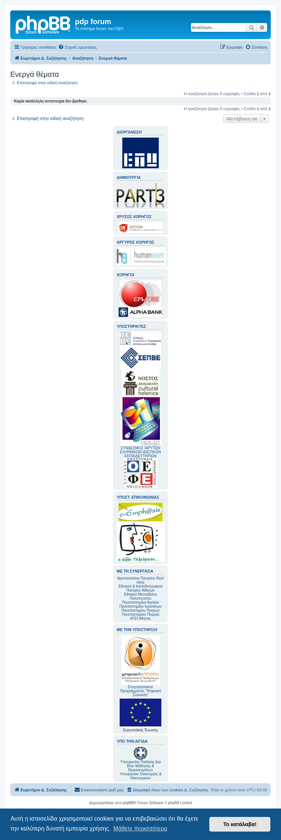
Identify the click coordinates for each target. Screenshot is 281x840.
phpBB (128, 803)
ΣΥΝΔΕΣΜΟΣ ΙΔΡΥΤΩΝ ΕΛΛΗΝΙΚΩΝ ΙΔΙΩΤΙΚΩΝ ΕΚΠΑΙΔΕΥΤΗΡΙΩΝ (140, 452)
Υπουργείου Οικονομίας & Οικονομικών (141, 776)
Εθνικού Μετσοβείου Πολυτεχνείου (140, 596)
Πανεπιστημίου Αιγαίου (140, 602)
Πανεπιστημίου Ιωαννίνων (140, 606)
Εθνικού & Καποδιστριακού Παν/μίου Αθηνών (140, 588)
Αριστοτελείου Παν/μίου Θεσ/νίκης (140, 580)
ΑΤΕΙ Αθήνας (140, 618)
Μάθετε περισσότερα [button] (140, 828)
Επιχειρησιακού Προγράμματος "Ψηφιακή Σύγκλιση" (140, 666)
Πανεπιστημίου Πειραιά (140, 614)
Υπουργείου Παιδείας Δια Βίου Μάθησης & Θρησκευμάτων (140, 766)
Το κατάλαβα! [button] (239, 824)
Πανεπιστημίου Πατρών (140, 610)
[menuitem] (77, 47)
